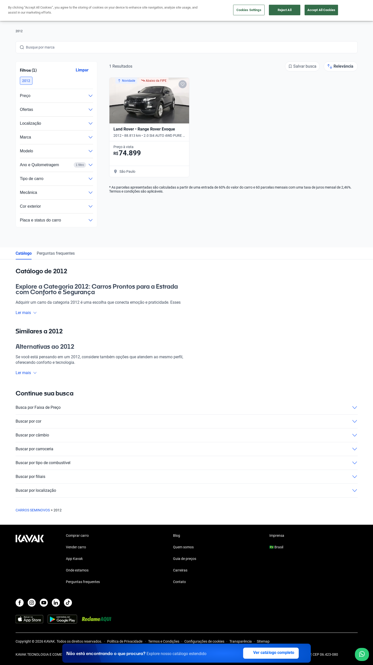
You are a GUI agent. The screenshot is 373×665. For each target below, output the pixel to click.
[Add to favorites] (182, 84)
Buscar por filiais (187, 476)
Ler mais (26, 312)
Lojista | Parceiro (204, 10)
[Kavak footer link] (30, 559)
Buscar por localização (187, 490)
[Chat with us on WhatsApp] (362, 654)
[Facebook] (20, 603)
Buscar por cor (187, 421)
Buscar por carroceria (187, 449)
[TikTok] (68, 603)
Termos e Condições (163, 641)
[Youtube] (44, 603)
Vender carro (170, 10)
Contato (179, 582)
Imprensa (276, 536)
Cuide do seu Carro (244, 10)
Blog (176, 536)
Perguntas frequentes (56, 253)
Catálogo (24, 253)
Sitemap (263, 641)
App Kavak (74, 559)
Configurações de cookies (204, 641)
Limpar (81, 70)
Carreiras (180, 570)
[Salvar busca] (302, 66)
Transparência (240, 641)
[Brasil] (305, 11)
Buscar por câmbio (187, 435)
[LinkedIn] (56, 603)
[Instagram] (32, 603)
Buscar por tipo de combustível (187, 463)
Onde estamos (77, 570)
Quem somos (183, 547)
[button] (26, 81)
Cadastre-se (343, 11)
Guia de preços (184, 559)
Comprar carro (138, 10)
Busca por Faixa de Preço (187, 407)
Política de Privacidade (125, 641)
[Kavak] (30, 10)
